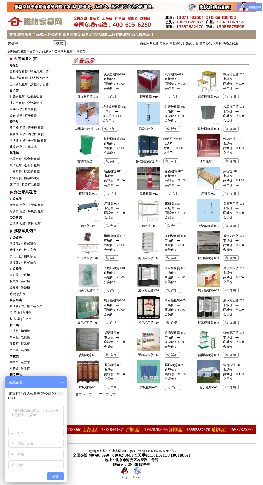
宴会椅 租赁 (18, 134)
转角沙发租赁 (39, 71)
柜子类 (14, 325)
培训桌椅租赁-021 (114, 106)
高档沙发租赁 (19, 71)
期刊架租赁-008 (175, 236)
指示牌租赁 (31, 178)
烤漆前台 (16, 263)
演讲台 (27, 312)
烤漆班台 (16, 243)
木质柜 (14, 331)
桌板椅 (14, 287)
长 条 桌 (15, 319)
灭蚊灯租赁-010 (114, 268)
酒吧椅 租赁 (36, 134)
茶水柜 (14, 337)
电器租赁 (16, 159)
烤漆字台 (16, 250)
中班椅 (25, 275)
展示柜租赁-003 (233, 268)
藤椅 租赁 (16, 147)
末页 (112, 395)
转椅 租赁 (34, 223)
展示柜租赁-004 (114, 300)
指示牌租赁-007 (114, 236)
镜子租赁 (16, 165)
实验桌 (14, 368)
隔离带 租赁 (32, 159)
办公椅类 (16, 217)
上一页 (87, 395)
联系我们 (145, 34)
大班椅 (217, 43)
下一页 (104, 395)
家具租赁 (70, 34)
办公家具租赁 (149, 43)
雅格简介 (24, 34)
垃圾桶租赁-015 (114, 139)
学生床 (25, 368)
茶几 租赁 (16, 109)
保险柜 (14, 344)
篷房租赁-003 (232, 365)
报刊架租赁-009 (233, 236)
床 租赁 (15, 184)
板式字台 (30, 250)
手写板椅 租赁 (37, 140)
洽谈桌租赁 (34, 96)
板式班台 (30, 243)
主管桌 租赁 (36, 205)
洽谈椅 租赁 (18, 140)
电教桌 (25, 362)
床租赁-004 (111, 203)
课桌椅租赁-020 (233, 74)
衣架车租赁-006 (233, 203)
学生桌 (14, 362)
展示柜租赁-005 (175, 300)
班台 (196, 43)
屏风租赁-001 (113, 365)
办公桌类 (16, 199)
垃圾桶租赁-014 (233, 106)
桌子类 (14, 90)
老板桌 (164, 43)
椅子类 (14, 122)
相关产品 (16, 375)
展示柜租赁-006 (233, 300)
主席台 (27, 319)
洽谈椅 (25, 287)
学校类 (14, 356)
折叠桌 (187, 43)
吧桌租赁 (31, 109)
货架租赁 (16, 178)
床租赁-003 (230, 171)
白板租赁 (16, 172)
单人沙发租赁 (19, 78)
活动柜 (25, 350)
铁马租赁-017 (232, 139)
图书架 (14, 350)
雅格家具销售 (25, 231)
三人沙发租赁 (19, 84)
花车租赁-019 (174, 74)
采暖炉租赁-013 (175, 106)
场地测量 (100, 34)
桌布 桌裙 (16, 115)
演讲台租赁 (17, 103)
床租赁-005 (172, 203)
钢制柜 (25, 331)
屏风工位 (16, 256)
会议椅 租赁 (18, 223)
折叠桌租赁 (17, 96)
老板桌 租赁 (18, 205)
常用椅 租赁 (18, 127)
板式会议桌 (34, 306)
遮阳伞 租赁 (32, 165)
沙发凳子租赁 (39, 84)
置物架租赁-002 (175, 333)
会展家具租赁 (63, 51)
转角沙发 (206, 43)
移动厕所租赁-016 (175, 139)
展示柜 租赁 (32, 172)
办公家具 (55, 34)
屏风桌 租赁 (36, 211)
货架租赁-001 (113, 333)
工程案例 (115, 34)
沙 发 (21, 294)
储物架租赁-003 (233, 333)
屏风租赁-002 (174, 365)
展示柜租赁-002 (175, 268)
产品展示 (39, 34)
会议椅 (25, 281)
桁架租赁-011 (113, 171)
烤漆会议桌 (230, 43)
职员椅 (14, 281)
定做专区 (85, 34)
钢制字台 (30, 256)
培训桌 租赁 (18, 211)
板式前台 (30, 263)
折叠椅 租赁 (36, 127)
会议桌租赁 (34, 103)
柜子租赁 (31, 115)
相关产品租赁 (31, 184)
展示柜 (25, 344)
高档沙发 (176, 43)
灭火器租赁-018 (114, 74)
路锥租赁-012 (174, 171)
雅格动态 (130, 34)
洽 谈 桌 (15, 312)
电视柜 (25, 337)
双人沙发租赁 (39, 78)
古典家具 (31, 147)
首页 (12, 34)
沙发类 (14, 65)
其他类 (81, 51)
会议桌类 (16, 300)
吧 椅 (13, 294)
